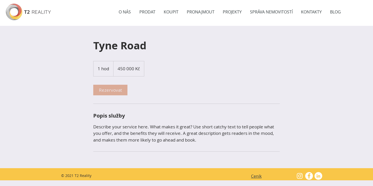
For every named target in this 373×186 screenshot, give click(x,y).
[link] (110, 90)
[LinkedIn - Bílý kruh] (318, 176)
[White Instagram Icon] (300, 176)
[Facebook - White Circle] (309, 176)
